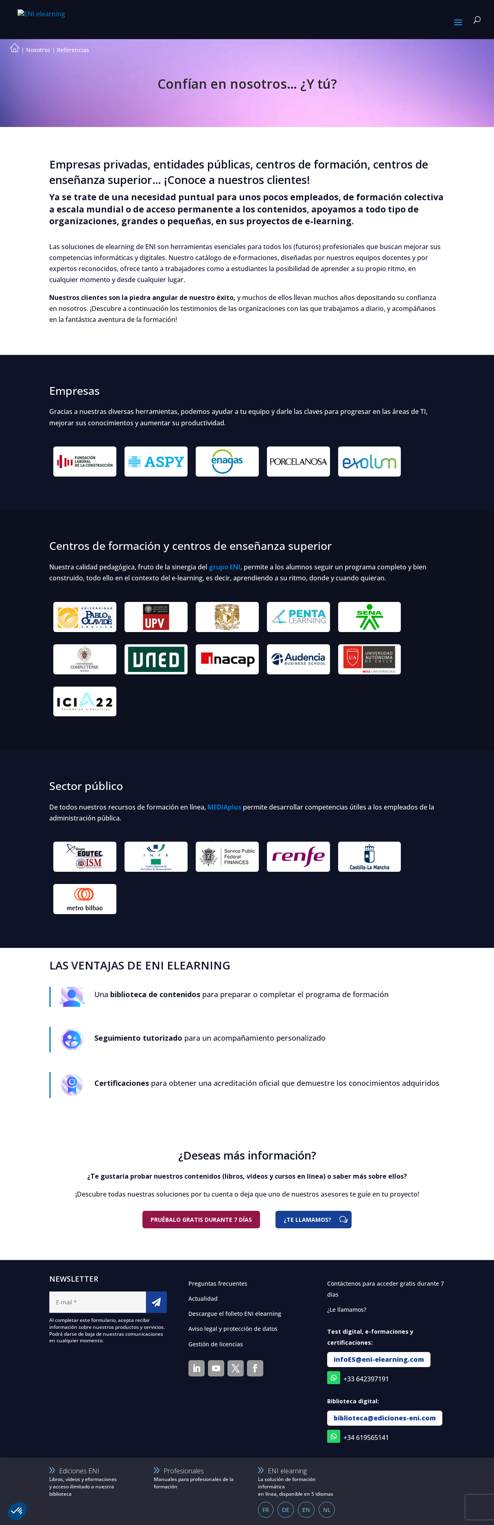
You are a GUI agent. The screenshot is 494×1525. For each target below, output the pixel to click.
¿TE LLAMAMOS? (307, 1219)
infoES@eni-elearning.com (379, 1359)
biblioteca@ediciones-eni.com (385, 1417)
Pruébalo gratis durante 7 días (201, 1219)
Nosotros (38, 50)
